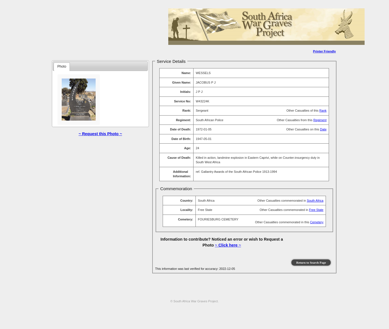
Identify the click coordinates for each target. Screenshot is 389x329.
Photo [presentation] (61, 66)
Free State (316, 209)
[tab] (62, 67)
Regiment (319, 120)
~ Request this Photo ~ (100, 134)
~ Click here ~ (228, 245)
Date (323, 129)
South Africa (315, 200)
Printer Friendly (324, 51)
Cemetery (317, 222)
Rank (323, 110)
